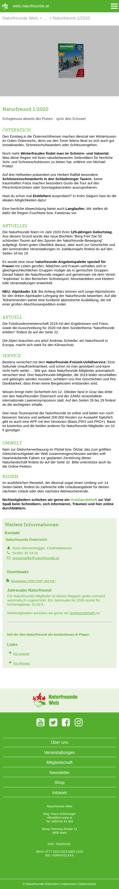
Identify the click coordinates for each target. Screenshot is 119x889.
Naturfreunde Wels (20, 18)
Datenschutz (87, 884)
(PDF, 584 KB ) (33, 581)
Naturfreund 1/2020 (71, 18)
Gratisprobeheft (84, 500)
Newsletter (59, 772)
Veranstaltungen (59, 752)
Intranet (59, 792)
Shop (59, 782)
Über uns (59, 742)
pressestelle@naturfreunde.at (35, 558)
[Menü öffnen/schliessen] (114, 6)
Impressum (69, 884)
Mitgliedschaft (59, 762)
